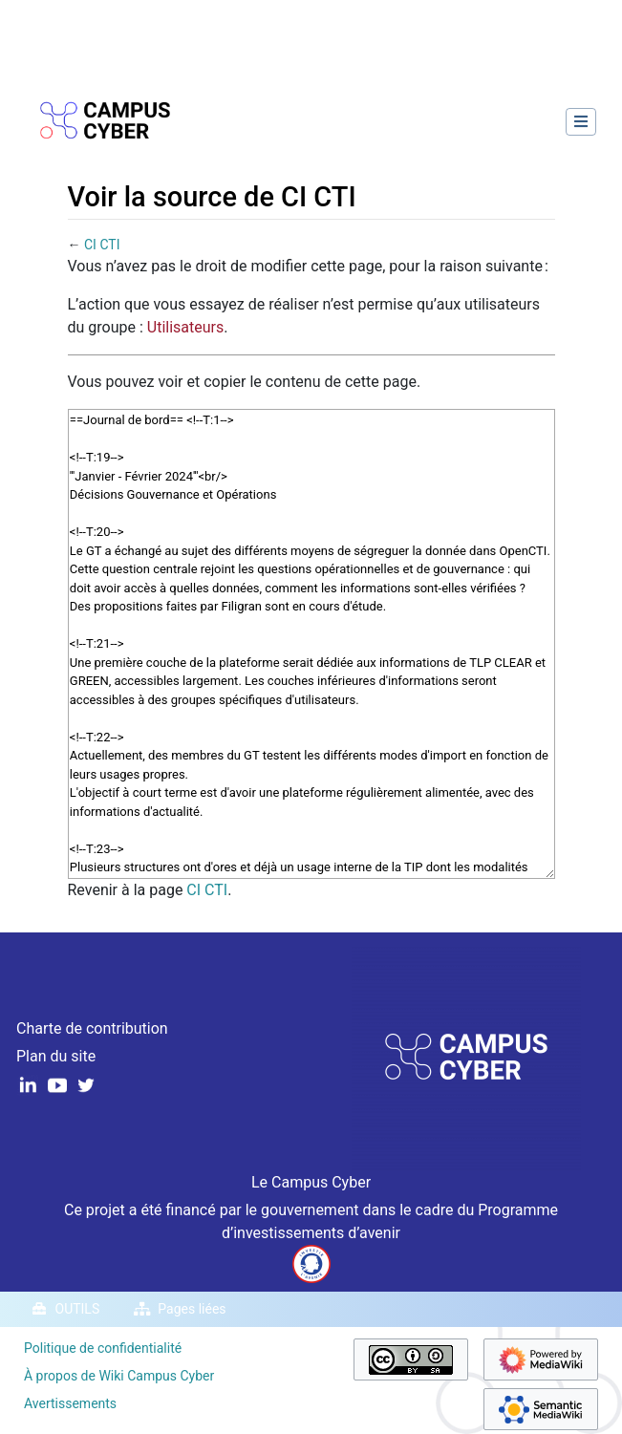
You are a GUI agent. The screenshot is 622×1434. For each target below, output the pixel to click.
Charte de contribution (92, 1028)
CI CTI (101, 244)
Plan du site (56, 1056)
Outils (77, 1308)
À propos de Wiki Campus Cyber (119, 1375)
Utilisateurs (185, 327)
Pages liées (191, 1308)
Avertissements (70, 1403)
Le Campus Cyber (311, 1182)
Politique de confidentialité (103, 1348)
